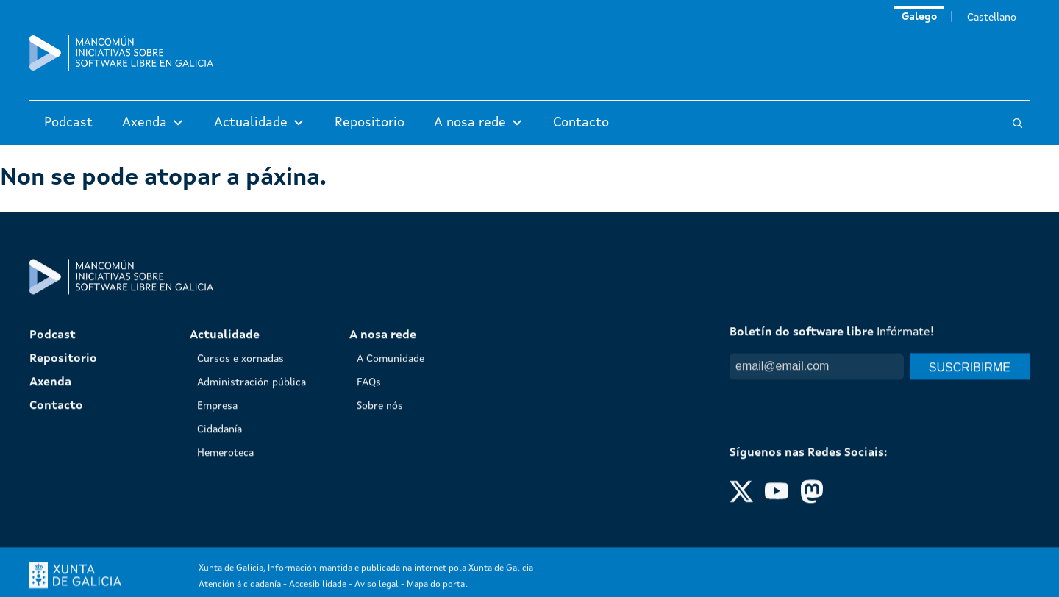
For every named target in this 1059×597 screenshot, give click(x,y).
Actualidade (259, 123)
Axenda (153, 123)
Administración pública (251, 544)
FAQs (369, 544)
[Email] (817, 528)
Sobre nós (380, 567)
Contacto (581, 122)
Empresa (217, 567)
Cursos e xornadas (240, 520)
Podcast (68, 122)
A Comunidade (390, 520)
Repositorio (369, 122)
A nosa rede (479, 123)
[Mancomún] (121, 68)
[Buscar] (1017, 123)
